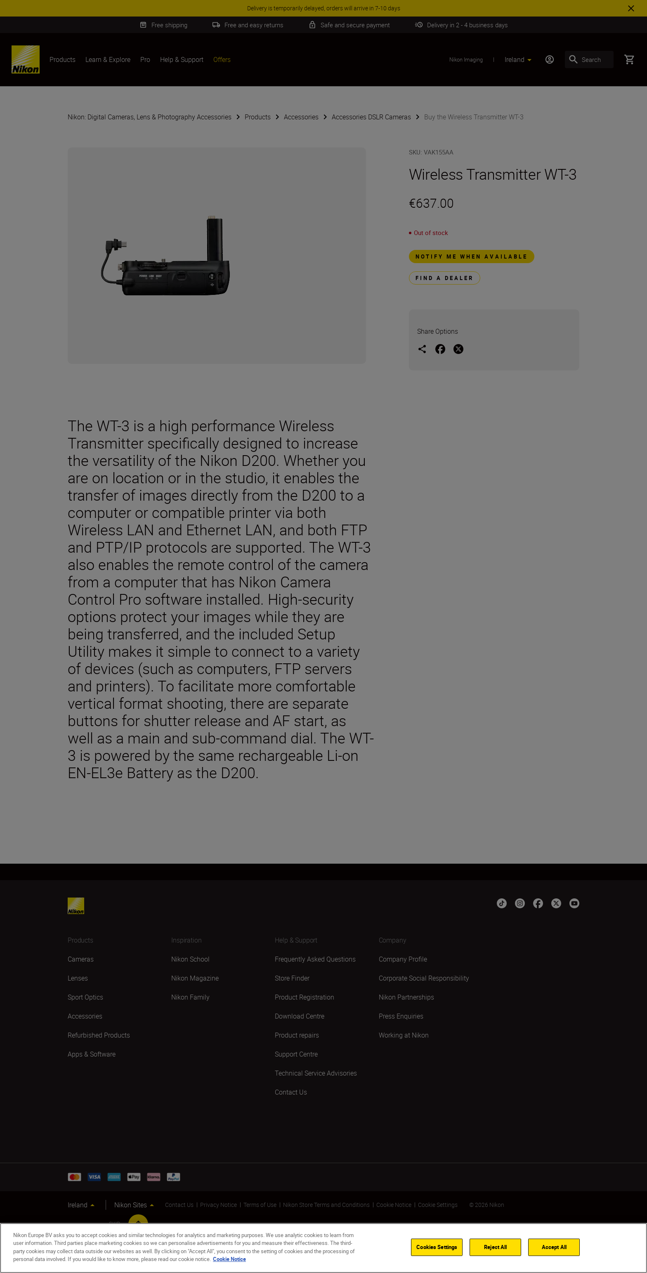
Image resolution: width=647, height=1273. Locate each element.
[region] (323, 1248)
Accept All (554, 1247)
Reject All (495, 1247)
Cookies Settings (436, 1247)
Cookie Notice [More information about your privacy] (229, 1259)
